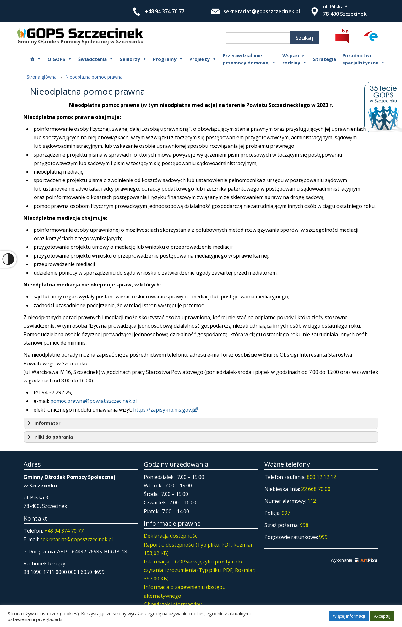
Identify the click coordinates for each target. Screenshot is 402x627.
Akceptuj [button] (382, 616)
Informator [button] (43, 423)
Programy (168, 59)
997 (286, 512)
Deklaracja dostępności (171, 535)
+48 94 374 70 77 (164, 11)
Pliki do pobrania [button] (49, 437)
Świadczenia (95, 59)
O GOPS (59, 59)
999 (323, 537)
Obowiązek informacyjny (173, 604)
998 (304, 525)
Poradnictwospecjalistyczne (363, 59)
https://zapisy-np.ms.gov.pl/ (165, 409)
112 (311, 500)
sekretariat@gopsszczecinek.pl (262, 11)
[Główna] (35, 59)
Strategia (324, 59)
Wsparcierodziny (294, 59)
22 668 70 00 (315, 489)
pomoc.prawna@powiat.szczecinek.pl (93, 400)
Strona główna (42, 77)
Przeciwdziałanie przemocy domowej (249, 59)
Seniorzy (133, 59)
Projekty (202, 59)
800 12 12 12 (321, 477)
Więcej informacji (349, 616)
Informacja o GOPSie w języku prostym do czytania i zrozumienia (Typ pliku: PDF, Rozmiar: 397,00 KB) (199, 570)
